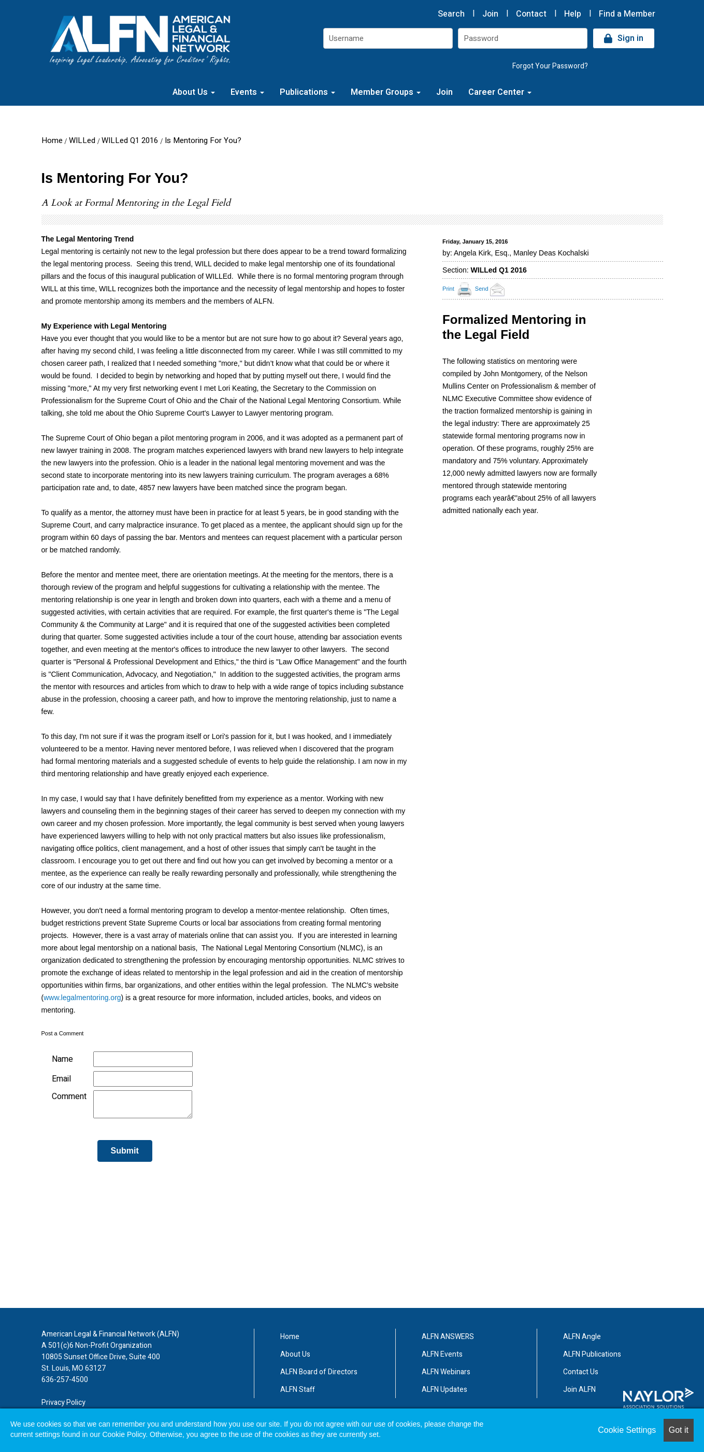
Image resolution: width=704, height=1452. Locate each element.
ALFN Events (442, 1354)
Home (52, 140)
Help (572, 14)
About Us (194, 92)
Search (451, 14)
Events (247, 92)
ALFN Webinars (446, 1371)
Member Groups (386, 92)
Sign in (630, 38)
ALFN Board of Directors (318, 1371)
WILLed (82, 140)
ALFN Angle (582, 1336)
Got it (678, 1430)
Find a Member (627, 14)
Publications (307, 92)
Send (491, 289)
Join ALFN (579, 1389)
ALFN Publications (592, 1354)
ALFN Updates (444, 1389)
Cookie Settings (627, 1430)
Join (490, 14)
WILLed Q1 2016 (130, 140)
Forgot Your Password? (550, 66)
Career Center (499, 92)
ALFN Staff (297, 1389)
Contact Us (580, 1371)
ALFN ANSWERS (448, 1336)
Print (448, 289)
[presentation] (120, 1195)
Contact (531, 14)
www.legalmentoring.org (82, 997)
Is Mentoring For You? (203, 140)
